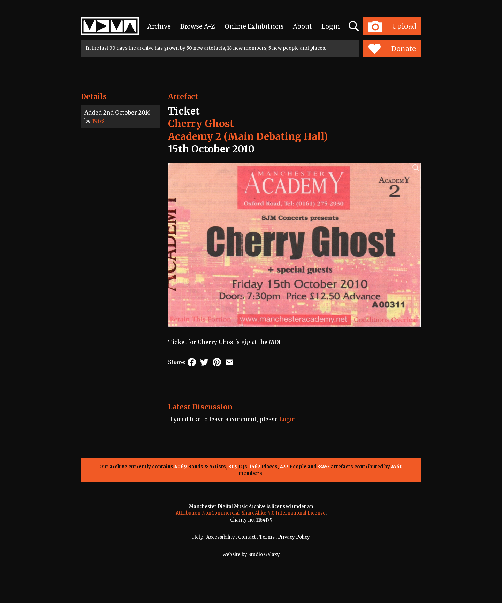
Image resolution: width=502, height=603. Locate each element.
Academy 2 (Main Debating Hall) (248, 136)
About (302, 26)
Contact (247, 537)
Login (330, 26)
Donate (392, 49)
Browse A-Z (197, 26)
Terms (267, 537)
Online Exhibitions (254, 26)
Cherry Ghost (201, 123)
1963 (98, 120)
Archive (159, 26)
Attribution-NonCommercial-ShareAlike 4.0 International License (251, 513)
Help (197, 537)
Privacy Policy (294, 537)
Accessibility (220, 537)
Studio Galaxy (264, 554)
